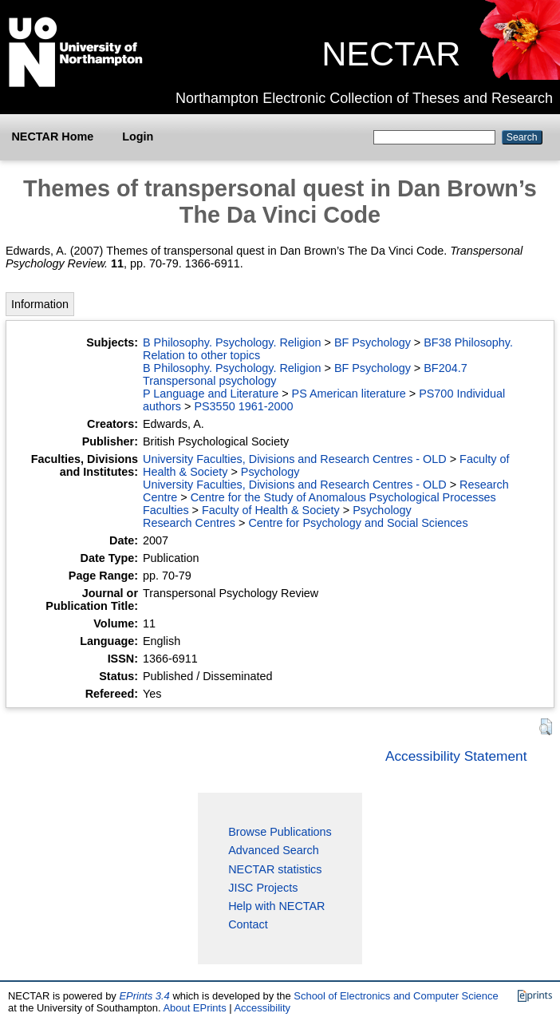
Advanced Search (273, 850)
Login (137, 136)
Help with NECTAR (276, 906)
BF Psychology (372, 342)
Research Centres (189, 522)
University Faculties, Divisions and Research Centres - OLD (295, 459)
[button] (545, 726)
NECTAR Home (52, 136)
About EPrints (194, 1008)
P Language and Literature (210, 393)
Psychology (270, 471)
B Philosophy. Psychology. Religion (232, 342)
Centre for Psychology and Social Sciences (357, 522)
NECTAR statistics (274, 869)
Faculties (166, 510)
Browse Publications (280, 831)
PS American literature (349, 393)
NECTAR (390, 53)
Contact (248, 924)
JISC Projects (263, 887)
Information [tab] (40, 304)
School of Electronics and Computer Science (396, 996)
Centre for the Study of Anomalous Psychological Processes (343, 497)
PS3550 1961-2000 (243, 406)
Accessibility (262, 1008)
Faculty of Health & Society (271, 510)
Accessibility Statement (456, 756)
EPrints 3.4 (144, 996)
